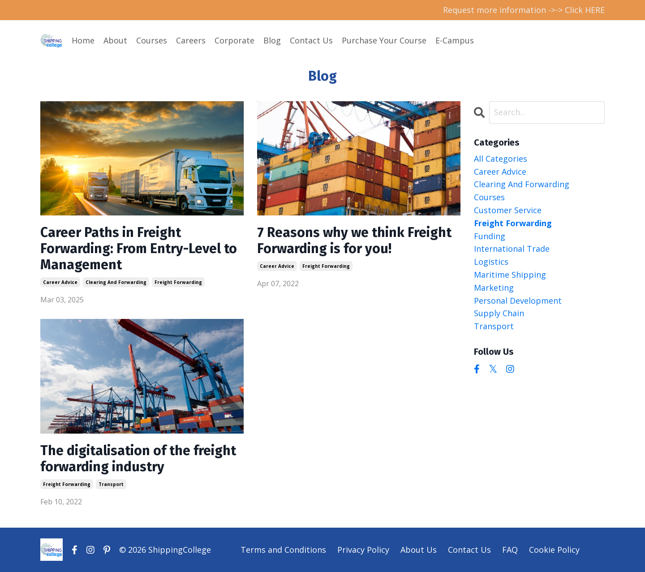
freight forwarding (178, 282)
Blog (272, 40)
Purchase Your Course (384, 40)
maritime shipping (510, 274)
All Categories (500, 158)
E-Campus (454, 40)
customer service (508, 210)
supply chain (499, 313)
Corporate (234, 40)
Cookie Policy (554, 549)
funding (489, 236)
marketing (494, 287)
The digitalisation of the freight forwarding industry (138, 459)
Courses (151, 40)
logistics (491, 261)
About (115, 40)
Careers (191, 40)
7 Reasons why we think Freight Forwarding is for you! (354, 240)
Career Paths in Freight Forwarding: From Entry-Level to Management (138, 248)
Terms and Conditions (283, 549)
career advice (60, 282)
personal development (518, 300)
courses (489, 197)
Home (83, 40)
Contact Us (311, 40)
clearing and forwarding (116, 282)
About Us (418, 549)
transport (111, 484)
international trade (512, 248)
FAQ (510, 549)
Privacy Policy (363, 549)
